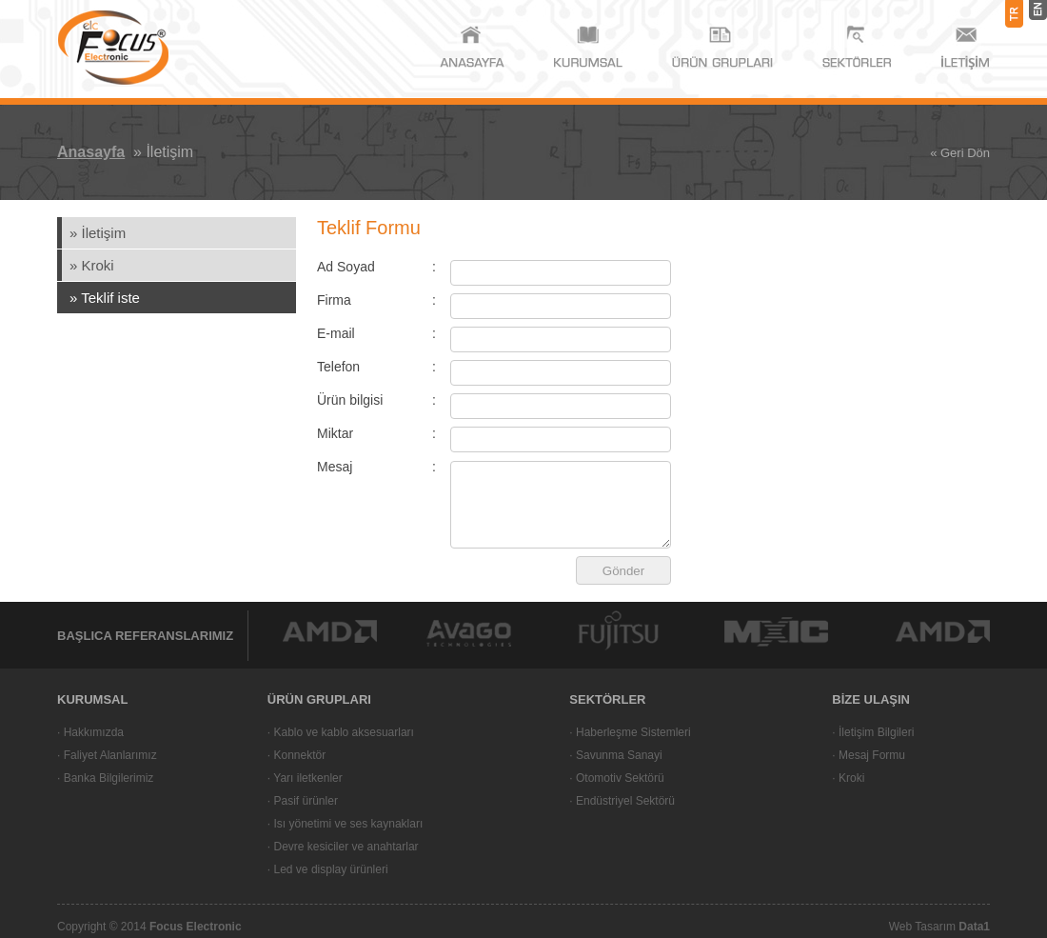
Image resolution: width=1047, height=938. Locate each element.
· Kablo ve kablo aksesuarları (340, 732)
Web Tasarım (939, 926)
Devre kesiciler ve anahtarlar (344, 846)
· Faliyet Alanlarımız (107, 755)
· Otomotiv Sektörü (616, 778)
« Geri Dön (960, 153)
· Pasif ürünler (302, 801)
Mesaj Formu (872, 755)
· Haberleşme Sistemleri (629, 732)
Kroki (851, 778)
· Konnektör (296, 755)
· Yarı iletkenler (305, 778)
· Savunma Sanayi (615, 755)
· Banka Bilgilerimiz (105, 778)
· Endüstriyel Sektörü (622, 801)
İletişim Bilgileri (876, 732)
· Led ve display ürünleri (327, 869)
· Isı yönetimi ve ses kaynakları (345, 823)
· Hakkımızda (90, 732)
